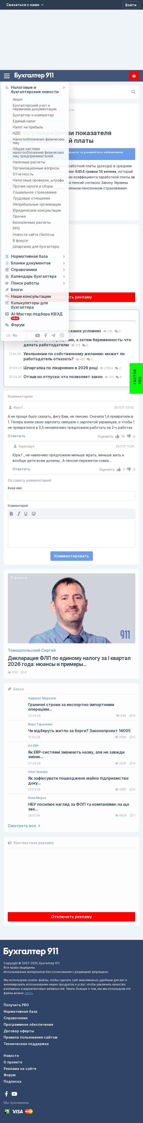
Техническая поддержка (26, 1044)
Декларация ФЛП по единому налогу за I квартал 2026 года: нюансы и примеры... (69, 661)
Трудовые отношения (39, 212)
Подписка (134, 75)
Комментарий (18, 505)
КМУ (25, 201)
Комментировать (71, 556)
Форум (10, 1075)
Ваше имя (15, 488)
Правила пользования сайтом (30, 1037)
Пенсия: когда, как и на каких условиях (63, 330)
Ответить (16, 436)
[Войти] (131, 4)
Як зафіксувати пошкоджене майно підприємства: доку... (78, 780)
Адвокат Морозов (42, 698)
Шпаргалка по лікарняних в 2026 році (61, 367)
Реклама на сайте (20, 1069)
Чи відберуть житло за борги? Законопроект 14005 (79, 730)
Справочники (16, 1018)
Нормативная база (20, 1011)
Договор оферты (19, 1031)
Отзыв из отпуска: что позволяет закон (63, 376)
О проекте (13, 1062)
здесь (28, 993)
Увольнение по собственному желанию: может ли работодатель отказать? (74, 356)
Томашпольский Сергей (32, 650)
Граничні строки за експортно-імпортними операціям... (71, 707)
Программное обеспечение (28, 1024)
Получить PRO (16, 1005)
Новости (11, 1056)
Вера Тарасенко (40, 724)
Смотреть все (24, 826)
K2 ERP (33, 746)
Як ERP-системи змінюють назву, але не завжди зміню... (76, 754)
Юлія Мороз (37, 798)
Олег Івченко (38, 772)
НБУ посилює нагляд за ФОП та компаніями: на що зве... (78, 806)
